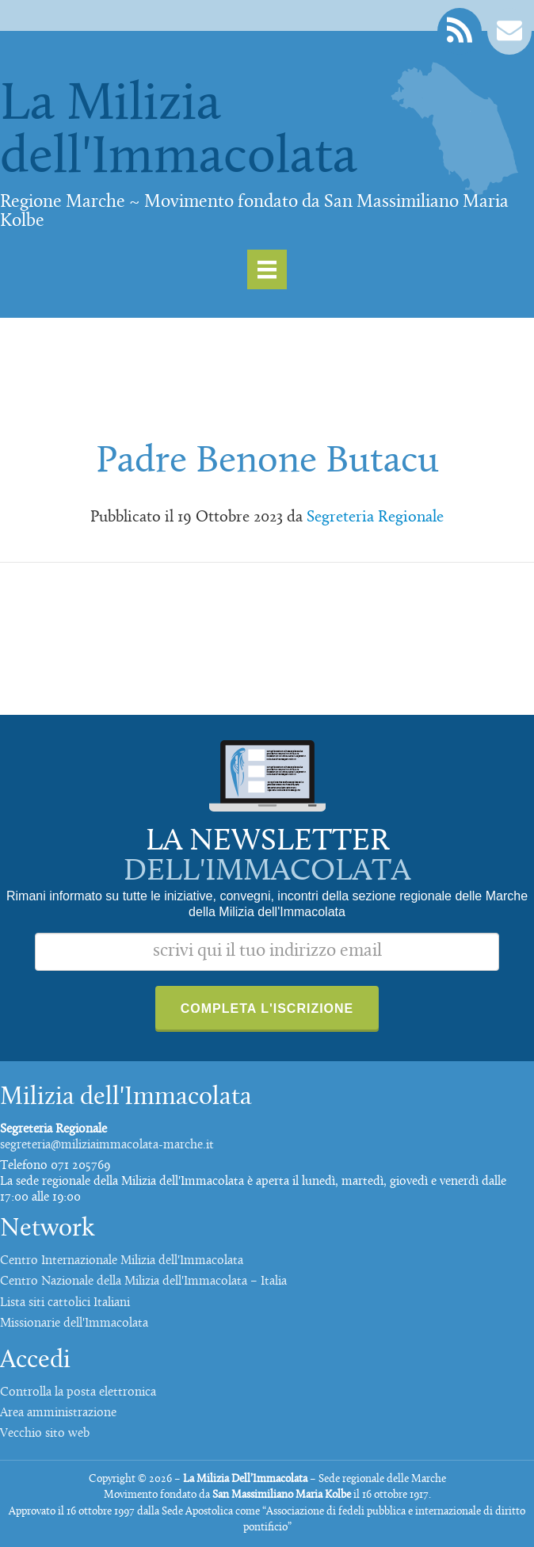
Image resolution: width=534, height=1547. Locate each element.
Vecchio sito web (45, 1433)
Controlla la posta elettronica (78, 1392)
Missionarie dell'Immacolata (74, 1323)
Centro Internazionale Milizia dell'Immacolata (121, 1261)
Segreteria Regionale (375, 517)
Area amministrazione (58, 1413)
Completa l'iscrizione (267, 1008)
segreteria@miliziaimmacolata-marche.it (107, 1145)
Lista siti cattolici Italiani (65, 1303)
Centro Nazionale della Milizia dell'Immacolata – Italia (143, 1281)
